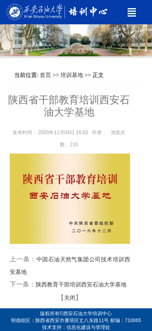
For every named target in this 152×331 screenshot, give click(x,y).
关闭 (69, 298)
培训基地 (71, 75)
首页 (45, 75)
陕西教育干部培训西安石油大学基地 (81, 285)
